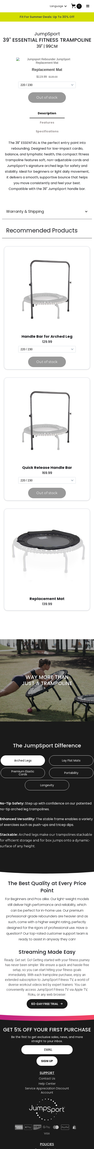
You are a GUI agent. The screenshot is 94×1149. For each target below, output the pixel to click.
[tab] (47, 106)
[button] (88, 6)
